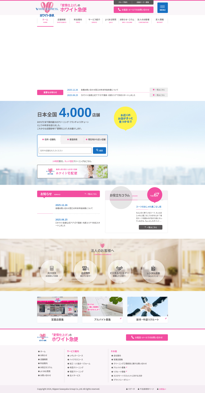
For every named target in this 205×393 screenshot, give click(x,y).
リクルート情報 (120, 371)
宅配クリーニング (76, 371)
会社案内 (117, 355)
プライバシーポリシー (122, 379)
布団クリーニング (76, 367)
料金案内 (44, 363)
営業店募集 (118, 359)
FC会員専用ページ (147, 389)
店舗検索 (44, 359)
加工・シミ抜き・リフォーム (80, 363)
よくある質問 (45, 371)
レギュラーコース (76, 355)
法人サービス (75, 375)
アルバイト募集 (120, 367)
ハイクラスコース (76, 359)
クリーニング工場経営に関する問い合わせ (130, 363)
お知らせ (43, 355)
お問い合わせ (45, 375)
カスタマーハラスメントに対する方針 (128, 375)
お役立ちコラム (46, 367)
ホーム (42, 351)
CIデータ (131, 389)
